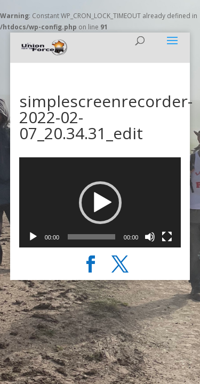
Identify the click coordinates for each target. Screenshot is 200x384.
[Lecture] (33, 236)
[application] (100, 202)
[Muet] (150, 236)
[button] (100, 202)
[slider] (91, 236)
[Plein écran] (167, 236)
